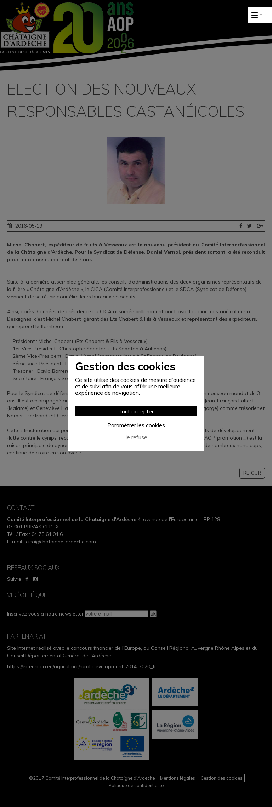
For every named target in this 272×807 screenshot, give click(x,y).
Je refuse (136, 437)
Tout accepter (136, 411)
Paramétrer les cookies (136, 425)
